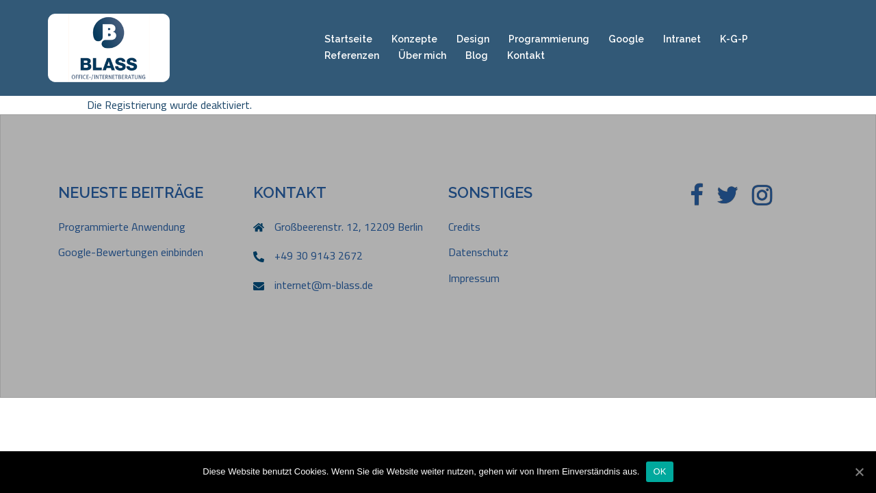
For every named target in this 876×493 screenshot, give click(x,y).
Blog (476, 55)
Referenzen (351, 55)
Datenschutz (478, 252)
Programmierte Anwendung (121, 226)
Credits (464, 226)
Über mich (422, 55)
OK (659, 471)
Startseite (348, 39)
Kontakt (526, 55)
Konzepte (414, 39)
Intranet (682, 39)
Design (472, 39)
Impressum (474, 278)
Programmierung (548, 39)
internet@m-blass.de (323, 285)
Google (626, 39)
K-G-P (734, 39)
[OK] (859, 472)
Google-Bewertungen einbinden (130, 252)
